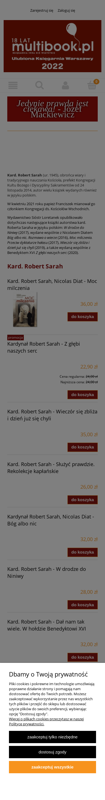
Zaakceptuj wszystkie (52, 767)
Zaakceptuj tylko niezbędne (52, 736)
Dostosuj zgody (53, 752)
